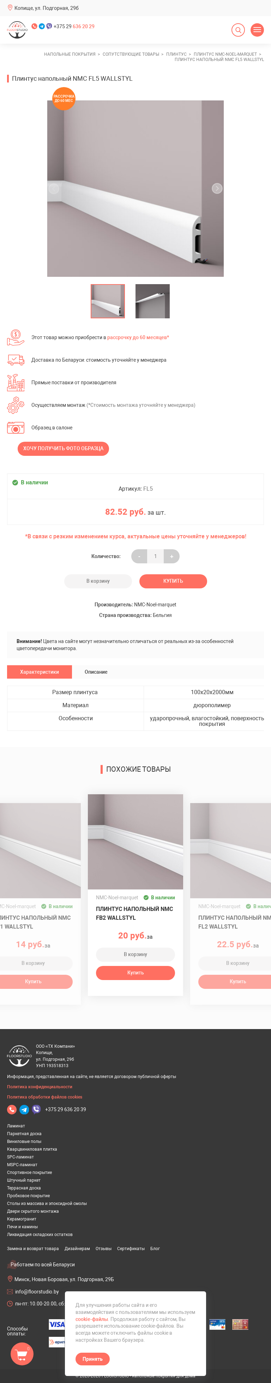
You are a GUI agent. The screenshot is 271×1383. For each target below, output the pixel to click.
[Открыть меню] (257, 30)
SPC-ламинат (20, 1157)
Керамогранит (21, 1219)
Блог (155, 1248)
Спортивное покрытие (29, 1172)
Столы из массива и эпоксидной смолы (47, 1203)
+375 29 (74, 26)
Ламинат (16, 1126)
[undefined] (56, 188)
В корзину (98, 581)
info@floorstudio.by (37, 1291)
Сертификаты (131, 1248)
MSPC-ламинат (22, 1164)
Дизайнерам (77, 1248)
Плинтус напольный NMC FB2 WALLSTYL (134, 913)
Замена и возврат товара (33, 1248)
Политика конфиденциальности (39, 1086)
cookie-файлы (92, 1319)
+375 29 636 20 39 (65, 1109)
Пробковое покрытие (28, 1195)
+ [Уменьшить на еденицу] (171, 556)
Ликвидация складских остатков (40, 1234)
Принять (93, 1359)
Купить (173, 581)
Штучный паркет (24, 1180)
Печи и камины (22, 1226)
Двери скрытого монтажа (33, 1211)
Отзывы (104, 1248)
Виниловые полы (24, 1141)
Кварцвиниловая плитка (32, 1149)
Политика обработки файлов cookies (44, 1097)
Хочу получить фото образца (63, 448)
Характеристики (39, 672)
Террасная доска (24, 1188)
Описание (96, 672)
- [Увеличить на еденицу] (139, 556)
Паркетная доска (24, 1133)
